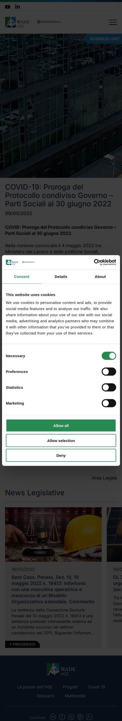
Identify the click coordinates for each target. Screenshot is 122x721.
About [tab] (100, 276)
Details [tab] (61, 276)
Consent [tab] (21, 276)
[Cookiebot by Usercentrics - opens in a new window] (94, 262)
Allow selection (61, 440)
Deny (61, 455)
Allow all (61, 425)
